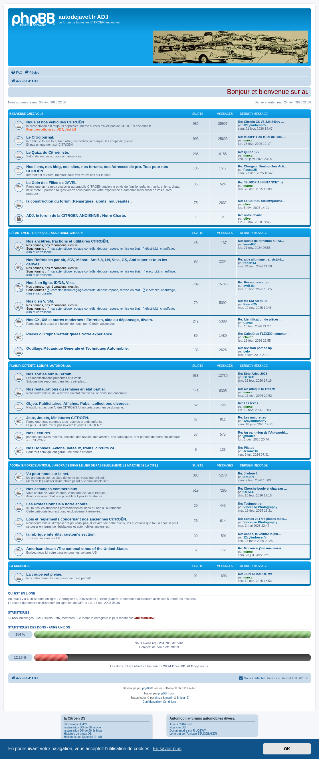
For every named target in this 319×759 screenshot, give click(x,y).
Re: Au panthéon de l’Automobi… (263, 432)
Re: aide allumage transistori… (261, 259)
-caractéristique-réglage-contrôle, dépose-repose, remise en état (93, 248)
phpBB (146, 688)
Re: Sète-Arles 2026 (252, 373)
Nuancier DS (177, 727)
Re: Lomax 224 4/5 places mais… (262, 518)
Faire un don (59, 627)
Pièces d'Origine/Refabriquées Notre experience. (69, 334)
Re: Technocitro (250, 503)
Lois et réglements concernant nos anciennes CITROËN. (76, 519)
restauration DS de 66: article (82, 727)
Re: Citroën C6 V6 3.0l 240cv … (261, 121)
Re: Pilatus (246, 447)
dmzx (158, 697)
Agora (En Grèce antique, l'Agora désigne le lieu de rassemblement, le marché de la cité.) (83, 465)
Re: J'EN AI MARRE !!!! (255, 574)
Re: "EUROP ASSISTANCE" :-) (260, 182)
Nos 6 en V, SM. (40, 301)
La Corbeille (20, 566)
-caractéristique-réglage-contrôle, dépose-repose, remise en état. (94, 271)
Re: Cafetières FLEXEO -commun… (264, 333)
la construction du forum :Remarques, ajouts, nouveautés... (79, 201)
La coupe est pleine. (44, 574)
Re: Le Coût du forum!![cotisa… (261, 201)
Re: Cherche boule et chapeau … (262, 488)
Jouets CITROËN (180, 724)
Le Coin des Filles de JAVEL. (52, 183)
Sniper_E (183, 697)
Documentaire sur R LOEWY (187, 730)
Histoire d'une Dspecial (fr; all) (83, 736)
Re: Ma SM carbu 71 (253, 301)
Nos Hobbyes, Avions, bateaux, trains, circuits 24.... (72, 448)
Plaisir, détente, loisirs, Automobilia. (40, 365)
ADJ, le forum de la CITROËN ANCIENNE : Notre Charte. (76, 215)
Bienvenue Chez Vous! (27, 113)
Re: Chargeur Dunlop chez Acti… (262, 166)
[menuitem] (16, 72)
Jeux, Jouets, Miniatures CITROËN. (57, 418)
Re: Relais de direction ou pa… (261, 241)
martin (169, 697)
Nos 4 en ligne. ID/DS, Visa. (50, 283)
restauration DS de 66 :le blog (83, 730)
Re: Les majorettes (252, 417)
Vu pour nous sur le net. (47, 474)
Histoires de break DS (78, 733)
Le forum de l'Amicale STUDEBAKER (193, 733)
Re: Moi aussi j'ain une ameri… (261, 548)
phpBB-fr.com (166, 693)
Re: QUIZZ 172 (248, 152)
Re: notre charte (250, 215)
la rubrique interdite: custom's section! (61, 534)
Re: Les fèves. (248, 403)
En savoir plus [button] (167, 748)
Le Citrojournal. (40, 137)
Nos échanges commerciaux (51, 489)
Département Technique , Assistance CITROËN (46, 233)
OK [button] (287, 748)
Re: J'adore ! (247, 473)
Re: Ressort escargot (254, 282)
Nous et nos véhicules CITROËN (55, 122)
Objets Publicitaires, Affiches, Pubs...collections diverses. (78, 403)
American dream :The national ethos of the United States (77, 548)
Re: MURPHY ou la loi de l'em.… (262, 137)
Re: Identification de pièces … (260, 319)
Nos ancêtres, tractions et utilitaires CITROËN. (67, 241)
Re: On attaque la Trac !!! (256, 388)
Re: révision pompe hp (255, 348)
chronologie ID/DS (75, 724)
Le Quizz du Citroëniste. (47, 152)
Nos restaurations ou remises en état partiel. (66, 389)
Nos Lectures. (38, 433)
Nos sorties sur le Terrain (48, 374)
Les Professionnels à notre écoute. (57, 504)
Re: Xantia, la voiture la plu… (259, 534)
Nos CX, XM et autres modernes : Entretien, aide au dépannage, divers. (89, 320)
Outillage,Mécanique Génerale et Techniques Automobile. (77, 348)
